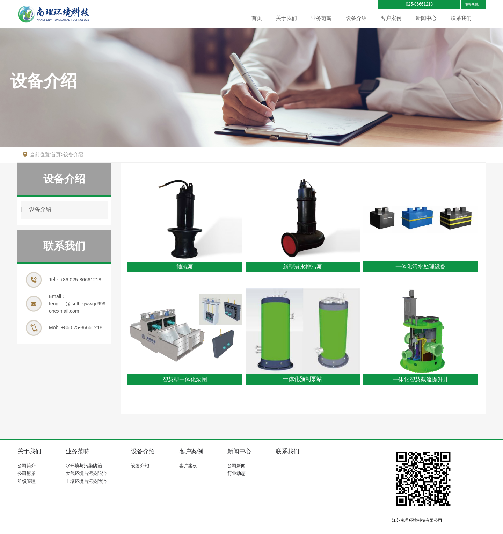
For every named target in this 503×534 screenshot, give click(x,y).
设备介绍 (356, 18)
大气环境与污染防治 (86, 473)
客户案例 (391, 18)
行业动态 (236, 473)
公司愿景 (26, 473)
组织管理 (26, 481)
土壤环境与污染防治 (86, 481)
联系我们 (461, 18)
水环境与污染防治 (84, 465)
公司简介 (26, 465)
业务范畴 (321, 18)
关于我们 (286, 18)
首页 (257, 18)
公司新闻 (236, 465)
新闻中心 (426, 18)
